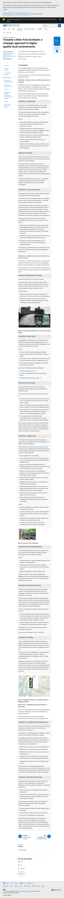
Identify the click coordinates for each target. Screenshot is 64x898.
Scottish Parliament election (14, 19)
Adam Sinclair (22, 850)
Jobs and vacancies (36, 885)
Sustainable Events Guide (32, 298)
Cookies (20, 885)
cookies (9, 2)
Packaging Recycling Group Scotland (29, 378)
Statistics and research (29, 29)
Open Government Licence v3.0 (24, 891)
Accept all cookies (8, 13)
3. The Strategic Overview (7, 73)
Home (4, 32)
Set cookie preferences (36, 14)
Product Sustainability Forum (27, 371)
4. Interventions (7, 77)
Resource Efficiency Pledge (32, 431)
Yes (21, 861)
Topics (9, 29)
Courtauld (22, 373)
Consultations (40, 29)
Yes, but (22, 868)
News (13, 29)
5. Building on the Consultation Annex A (8, 81)
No (21, 865)
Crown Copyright (27, 885)
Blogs (46, 29)
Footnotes (6, 89)
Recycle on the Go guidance (37, 458)
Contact (15, 885)
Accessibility (5, 885)
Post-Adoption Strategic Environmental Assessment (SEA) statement (8, 95)
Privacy (43, 885)
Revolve (47, 135)
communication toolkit (25, 126)
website (36, 144)
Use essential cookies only (22, 13)
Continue (21, 873)
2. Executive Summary (6, 69)
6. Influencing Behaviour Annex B (8, 85)
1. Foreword (6, 65)
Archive (11, 885)
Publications (19, 29)
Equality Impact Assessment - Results (7, 106)
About (4, 29)
